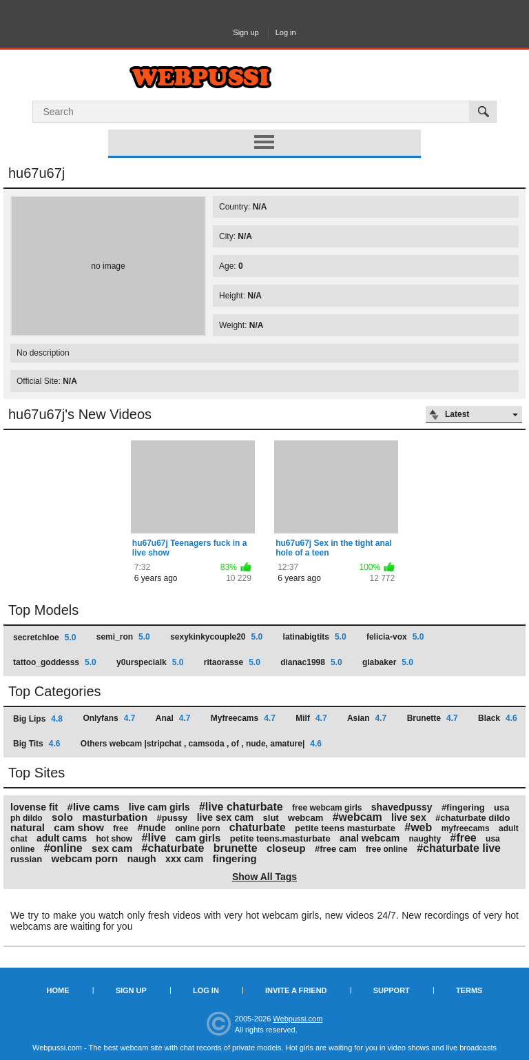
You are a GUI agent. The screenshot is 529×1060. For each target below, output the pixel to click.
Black (497, 718)
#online (63, 848)
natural (27, 827)
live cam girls (159, 807)
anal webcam (370, 838)
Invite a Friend (296, 990)
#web (418, 827)
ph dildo (26, 818)
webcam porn (85, 858)
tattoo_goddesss (54, 662)
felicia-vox (395, 637)
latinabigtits (314, 637)
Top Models (43, 610)
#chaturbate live (459, 848)
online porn (197, 828)
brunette (236, 848)
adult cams (62, 838)
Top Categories (54, 691)
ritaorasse (232, 662)
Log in (286, 32)
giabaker (387, 662)
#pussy (172, 818)
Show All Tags (264, 876)
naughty (424, 839)
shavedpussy (402, 807)
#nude (152, 827)
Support (391, 990)
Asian (366, 718)
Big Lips (38, 719)
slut (271, 818)
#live (154, 838)
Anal (173, 718)
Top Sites (36, 772)
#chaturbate (173, 848)
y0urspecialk (149, 662)
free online (387, 849)
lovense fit (34, 807)
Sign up (245, 32)
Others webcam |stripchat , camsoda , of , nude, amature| (201, 743)
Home (58, 990)
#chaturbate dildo (472, 818)
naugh (141, 858)
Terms (469, 990)
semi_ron (123, 637)
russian (26, 859)
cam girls (197, 838)
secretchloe (44, 637)
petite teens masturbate (345, 828)
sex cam (112, 848)
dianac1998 (311, 662)
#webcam (357, 817)
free (120, 828)
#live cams (94, 807)
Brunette (432, 718)
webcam (305, 818)
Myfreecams (243, 718)
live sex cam (225, 817)
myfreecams (466, 828)
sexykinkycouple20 (216, 637)
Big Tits (36, 743)
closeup (286, 848)
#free (463, 838)
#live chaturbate (241, 807)
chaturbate (257, 827)
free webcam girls (327, 808)
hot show (114, 839)
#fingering (463, 807)
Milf (310, 718)
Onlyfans (109, 718)
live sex (408, 817)
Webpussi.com (297, 1019)
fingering (235, 858)
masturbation (114, 817)
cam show (79, 827)
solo (62, 817)
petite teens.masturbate (280, 838)
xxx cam (184, 858)
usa (501, 807)
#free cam (336, 849)
